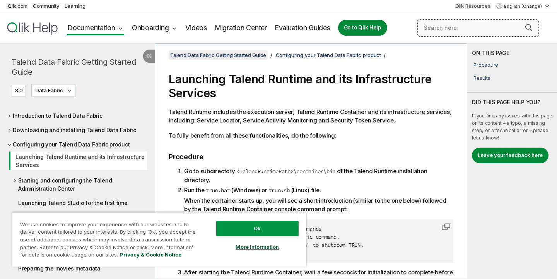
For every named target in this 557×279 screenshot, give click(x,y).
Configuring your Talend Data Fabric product (71, 144)
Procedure (485, 65)
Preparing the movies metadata (59, 268)
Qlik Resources (472, 6)
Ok (257, 228)
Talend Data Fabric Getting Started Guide (74, 67)
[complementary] (512, 161)
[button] (529, 27)
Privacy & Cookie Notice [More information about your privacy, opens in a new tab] (150, 254)
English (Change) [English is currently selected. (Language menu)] (523, 6)
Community (46, 6)
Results (481, 78)
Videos (196, 28)
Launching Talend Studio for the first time (73, 203)
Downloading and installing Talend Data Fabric (74, 130)
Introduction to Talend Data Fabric (58, 115)
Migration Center (241, 28)
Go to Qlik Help (362, 27)
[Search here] (478, 28)
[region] (159, 239)
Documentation (91, 28)
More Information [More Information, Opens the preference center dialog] (257, 247)
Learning (75, 6)
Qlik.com (17, 6)
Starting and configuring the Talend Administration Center (65, 184)
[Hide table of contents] (149, 56)
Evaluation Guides (302, 28)
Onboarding (150, 28)
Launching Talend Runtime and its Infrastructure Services (79, 160)
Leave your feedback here (510, 155)
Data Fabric (49, 90)
